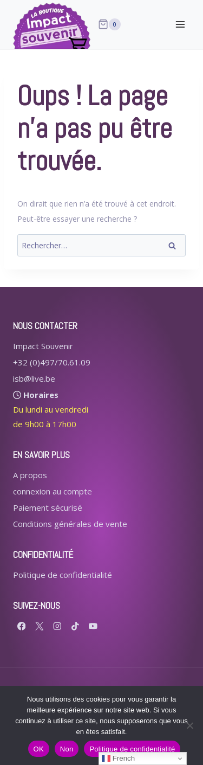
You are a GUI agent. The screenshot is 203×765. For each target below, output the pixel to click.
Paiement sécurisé (47, 507)
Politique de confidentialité (62, 574)
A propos (30, 475)
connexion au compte (52, 491)
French (118, 758)
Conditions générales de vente (70, 523)
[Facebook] (21, 626)
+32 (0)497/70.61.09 (51, 362)
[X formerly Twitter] (39, 626)
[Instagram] (57, 626)
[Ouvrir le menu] (180, 24)
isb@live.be (34, 378)
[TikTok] (75, 626)
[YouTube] (92, 626)
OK (39, 749)
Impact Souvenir (43, 345)
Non (67, 749)
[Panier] (109, 24)
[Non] (189, 725)
